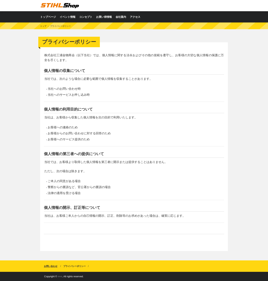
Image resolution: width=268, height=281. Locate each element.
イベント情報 (67, 16)
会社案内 (121, 16)
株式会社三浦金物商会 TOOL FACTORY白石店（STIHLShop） (59, 5)
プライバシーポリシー (74, 266)
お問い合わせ (50, 266)
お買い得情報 (104, 16)
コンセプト (85, 16)
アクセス (135, 16)
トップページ (48, 16)
